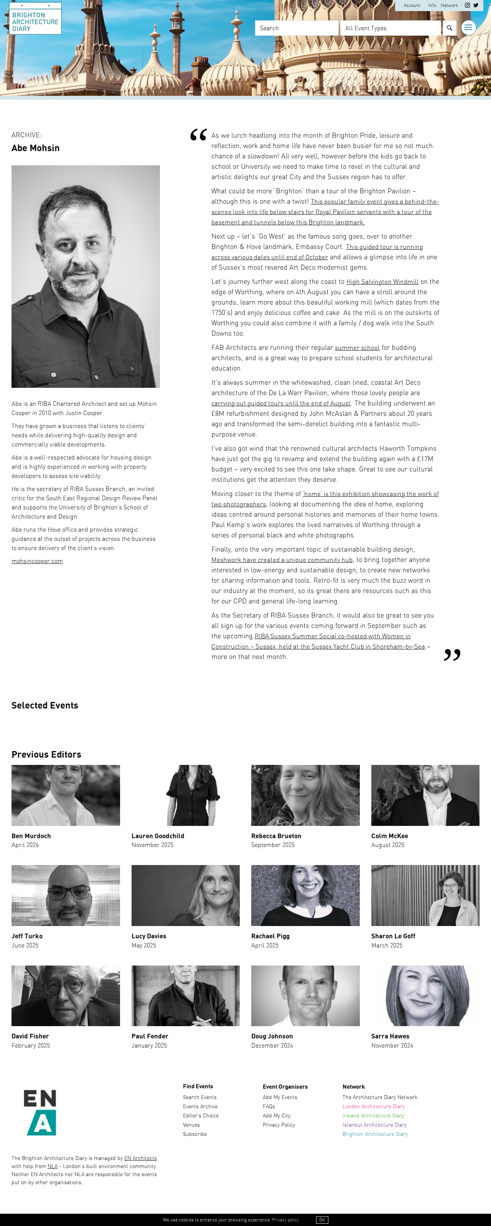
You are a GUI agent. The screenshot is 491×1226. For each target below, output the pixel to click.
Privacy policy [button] (285, 1220)
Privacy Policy (279, 1127)
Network (448, 5)
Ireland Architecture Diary (373, 1118)
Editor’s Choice (201, 1118)
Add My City (276, 1118)
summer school (358, 347)
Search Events (200, 1099)
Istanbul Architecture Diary (375, 1127)
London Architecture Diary (374, 1109)
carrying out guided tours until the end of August (284, 403)
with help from (30, 1168)
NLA (53, 1168)
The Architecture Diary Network (380, 1099)
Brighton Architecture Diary (375, 1136)
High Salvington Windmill (384, 281)
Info (431, 5)
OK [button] (322, 1220)
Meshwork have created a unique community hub (285, 560)
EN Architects (140, 1160)
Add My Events (280, 1099)
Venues (191, 1127)
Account (411, 5)
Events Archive (200, 1109)
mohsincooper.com (37, 561)
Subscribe (195, 1136)
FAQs (269, 1109)
